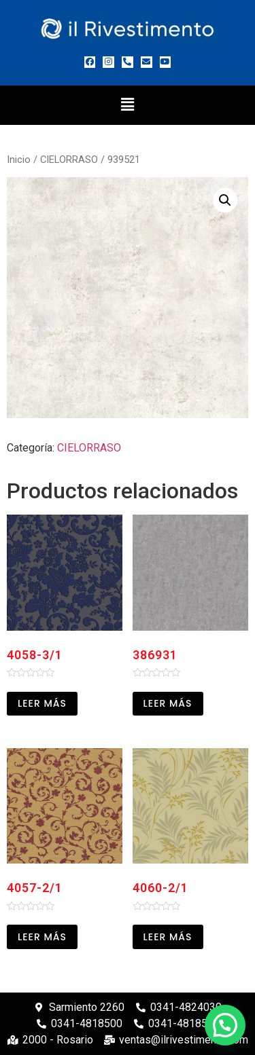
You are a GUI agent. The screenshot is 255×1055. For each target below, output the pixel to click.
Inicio (19, 159)
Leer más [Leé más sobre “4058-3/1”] (42, 703)
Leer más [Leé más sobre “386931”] (167, 703)
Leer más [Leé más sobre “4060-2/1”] (167, 937)
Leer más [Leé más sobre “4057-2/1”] (42, 937)
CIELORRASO (69, 159)
